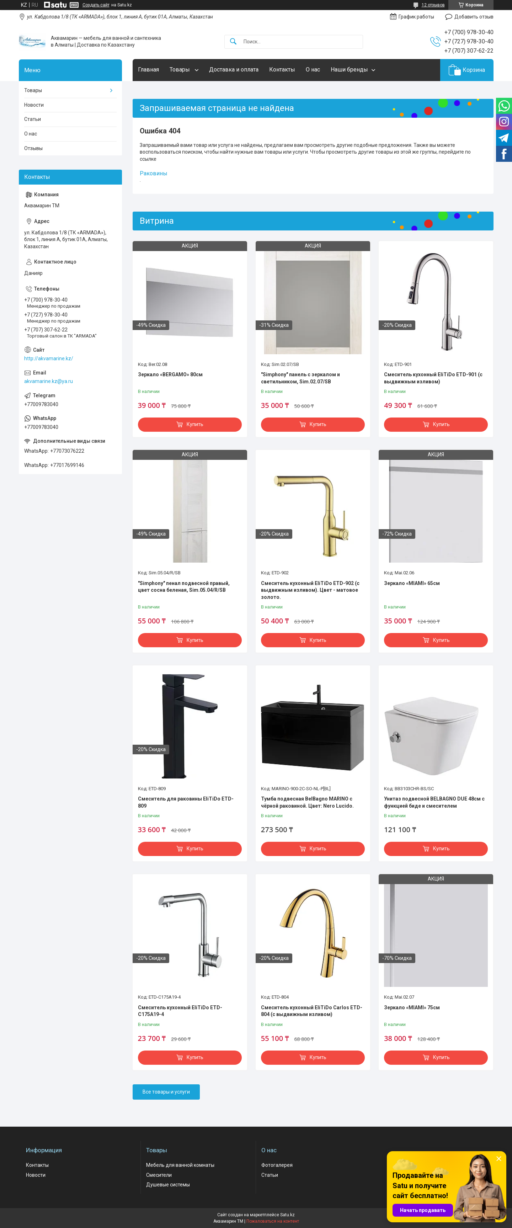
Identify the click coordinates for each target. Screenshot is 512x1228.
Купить (195, 424)
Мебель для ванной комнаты (180, 1165)
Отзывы (33, 148)
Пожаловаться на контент (272, 1221)
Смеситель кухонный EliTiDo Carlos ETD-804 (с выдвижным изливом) (311, 1011)
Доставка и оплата (233, 69)
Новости (34, 105)
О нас (313, 69)
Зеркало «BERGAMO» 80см (170, 374)
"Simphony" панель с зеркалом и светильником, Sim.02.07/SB (300, 378)
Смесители (159, 1175)
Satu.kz (287, 1214)
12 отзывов (433, 4)
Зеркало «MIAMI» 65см (412, 583)
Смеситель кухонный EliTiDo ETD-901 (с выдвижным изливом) (433, 378)
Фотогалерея (277, 1165)
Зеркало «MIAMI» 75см (412, 1007)
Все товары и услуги (166, 1092)
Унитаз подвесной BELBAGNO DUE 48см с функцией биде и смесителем (434, 802)
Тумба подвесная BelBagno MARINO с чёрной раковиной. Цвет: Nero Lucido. (307, 802)
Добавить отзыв (474, 17)
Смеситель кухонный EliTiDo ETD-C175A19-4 (180, 1011)
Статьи (32, 119)
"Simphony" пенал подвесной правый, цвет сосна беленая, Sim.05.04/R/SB (184, 586)
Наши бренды (349, 69)
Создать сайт (96, 4)
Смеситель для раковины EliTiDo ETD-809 (186, 802)
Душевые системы (168, 1184)
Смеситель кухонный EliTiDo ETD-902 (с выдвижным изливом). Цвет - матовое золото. (310, 590)
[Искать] (233, 41)
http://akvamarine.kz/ (48, 358)
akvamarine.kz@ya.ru (48, 381)
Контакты (282, 69)
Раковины (153, 173)
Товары (180, 69)
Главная (148, 69)
